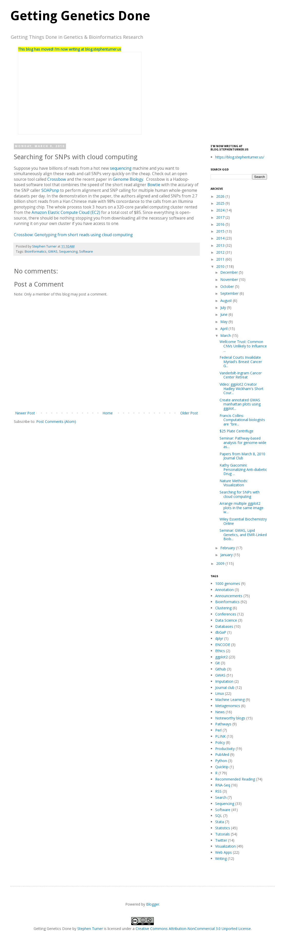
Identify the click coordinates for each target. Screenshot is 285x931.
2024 (220, 210)
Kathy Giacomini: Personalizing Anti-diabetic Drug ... (243, 469)
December (229, 272)
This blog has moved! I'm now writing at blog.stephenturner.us (69, 49)
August (226, 300)
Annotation (224, 589)
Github (220, 669)
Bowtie (153, 184)
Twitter (221, 840)
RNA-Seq (222, 785)
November (229, 279)
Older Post (189, 413)
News (220, 711)
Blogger (152, 904)
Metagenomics (227, 705)
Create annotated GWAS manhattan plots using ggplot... (240, 404)
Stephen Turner (45, 246)
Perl (218, 730)
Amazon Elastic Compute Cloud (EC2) (66, 212)
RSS (218, 791)
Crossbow (56, 179)
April (224, 328)
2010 (220, 266)
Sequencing (68, 251)
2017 (220, 217)
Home (107, 413)
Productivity (225, 748)
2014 (220, 238)
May (224, 321)
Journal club (224, 687)
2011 (220, 259)
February (228, 547)
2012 (220, 252)
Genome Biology (128, 179)
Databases (224, 626)
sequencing (120, 168)
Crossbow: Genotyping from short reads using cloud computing (73, 235)
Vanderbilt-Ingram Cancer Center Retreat (241, 375)
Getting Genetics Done (80, 15)
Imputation (224, 681)
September (230, 293)
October (227, 286)
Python (221, 760)
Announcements (228, 595)
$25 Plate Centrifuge (236, 431)
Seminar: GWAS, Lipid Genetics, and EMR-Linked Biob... (243, 535)
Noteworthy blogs (230, 718)
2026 (220, 196)
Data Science (226, 620)
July (223, 307)
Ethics (220, 650)
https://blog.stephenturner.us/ (239, 157)
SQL (218, 815)
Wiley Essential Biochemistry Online (243, 521)
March (226, 335)
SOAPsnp (50, 190)
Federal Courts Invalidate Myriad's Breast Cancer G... (241, 361)
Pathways (223, 723)
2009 (220, 563)
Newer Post (25, 413)
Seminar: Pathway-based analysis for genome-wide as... (243, 442)
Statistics (222, 827)
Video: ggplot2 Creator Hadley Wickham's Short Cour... (241, 388)
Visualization (225, 846)
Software (86, 251)
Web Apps (223, 852)
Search (220, 797)
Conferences (225, 614)
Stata (219, 821)
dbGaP (220, 632)
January (227, 554)
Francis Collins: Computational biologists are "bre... (242, 420)
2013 (220, 245)
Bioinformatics (35, 251)
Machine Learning (230, 699)
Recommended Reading (235, 779)
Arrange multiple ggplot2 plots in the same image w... (241, 508)
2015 (220, 231)
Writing (221, 858)
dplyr (219, 638)
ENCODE (222, 644)
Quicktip (222, 766)
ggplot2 (221, 656)
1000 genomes (227, 583)
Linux (219, 693)
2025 (220, 203)
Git (217, 662)
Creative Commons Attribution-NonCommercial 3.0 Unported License (193, 928)
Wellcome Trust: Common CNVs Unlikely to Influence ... (243, 346)
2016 (220, 224)
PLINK (220, 736)
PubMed (222, 754)
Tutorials (222, 834)
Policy (220, 742)
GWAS (53, 251)
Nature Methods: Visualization (234, 483)
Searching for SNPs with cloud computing (240, 494)
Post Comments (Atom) (56, 421)
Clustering (223, 607)
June (224, 314)
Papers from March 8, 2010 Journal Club (242, 456)
